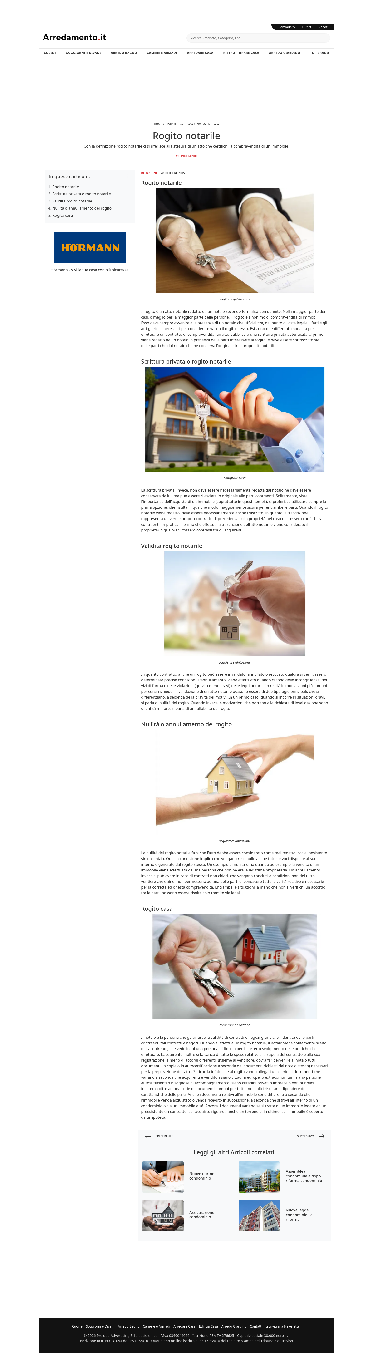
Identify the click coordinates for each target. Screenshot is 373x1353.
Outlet (306, 27)
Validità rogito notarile (72, 201)
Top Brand (319, 52)
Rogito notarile (65, 186)
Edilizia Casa (208, 1326)
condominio (187, 156)
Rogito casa (62, 215)
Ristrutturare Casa (241, 52)
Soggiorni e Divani (83, 52)
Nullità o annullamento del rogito (82, 208)
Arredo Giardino (284, 52)
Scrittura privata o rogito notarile (81, 194)
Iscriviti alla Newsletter (283, 1326)
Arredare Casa (200, 52)
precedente (159, 1136)
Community (287, 27)
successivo (310, 1136)
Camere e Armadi (162, 52)
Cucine (50, 52)
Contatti (256, 1326)
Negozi (323, 27)
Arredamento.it (114, 37)
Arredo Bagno (124, 52)
